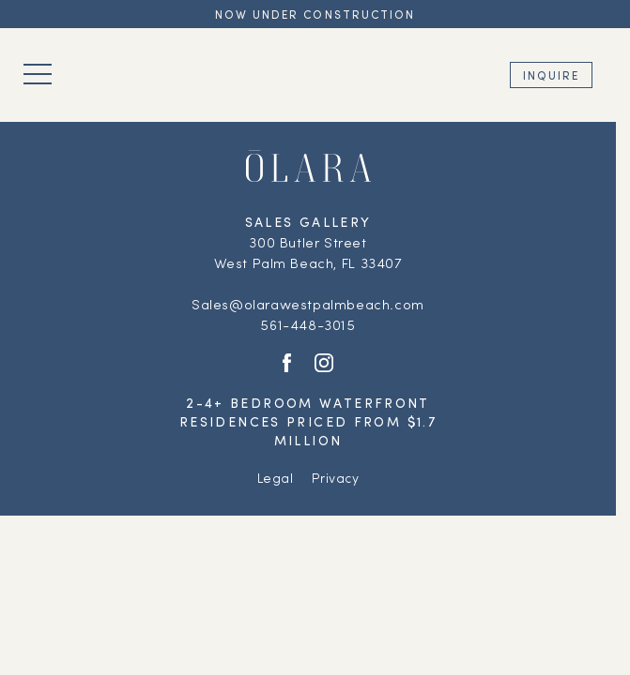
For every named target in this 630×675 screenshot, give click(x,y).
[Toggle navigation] (37, 74)
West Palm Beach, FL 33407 (308, 262)
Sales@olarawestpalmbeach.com (308, 303)
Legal (275, 478)
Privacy (335, 478)
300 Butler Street (307, 241)
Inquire (551, 75)
